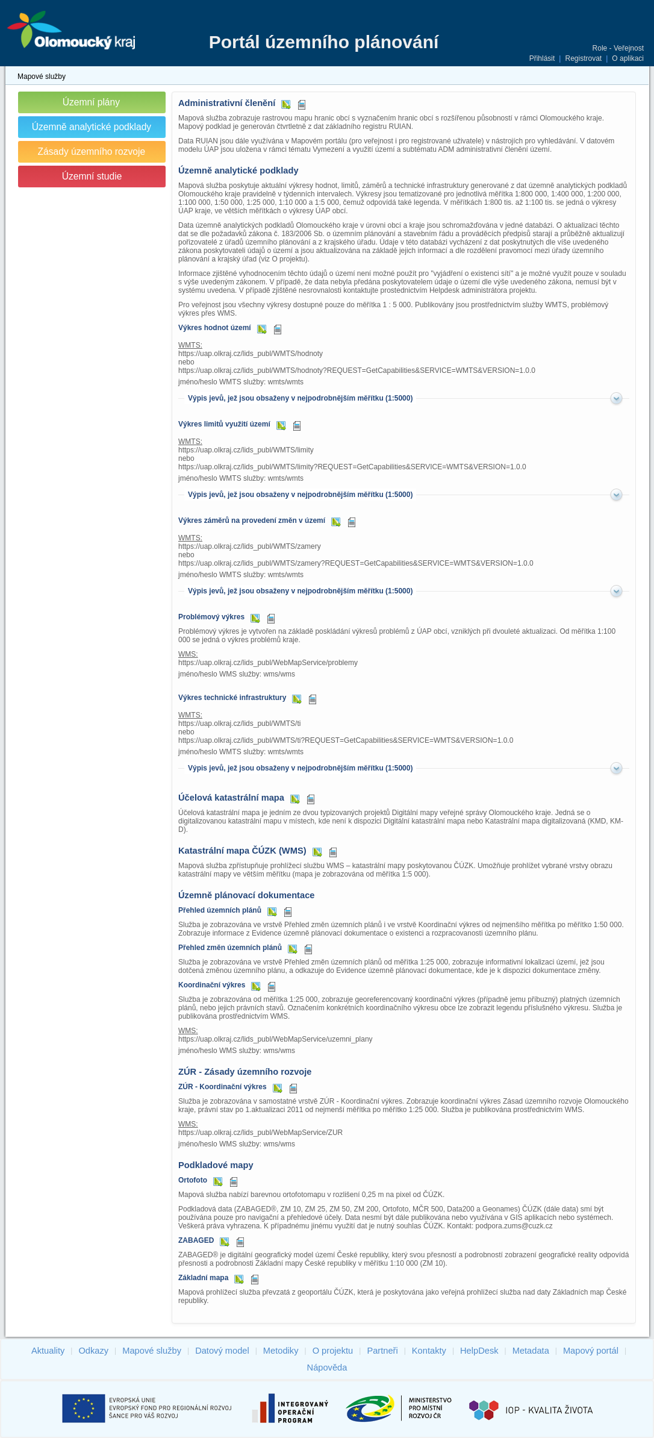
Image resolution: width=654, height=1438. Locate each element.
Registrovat (583, 58)
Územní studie (92, 176)
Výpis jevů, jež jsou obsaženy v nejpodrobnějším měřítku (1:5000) (300, 398)
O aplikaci (628, 58)
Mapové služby (41, 76)
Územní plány (91, 102)
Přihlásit (542, 58)
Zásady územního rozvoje (92, 151)
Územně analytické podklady (92, 127)
